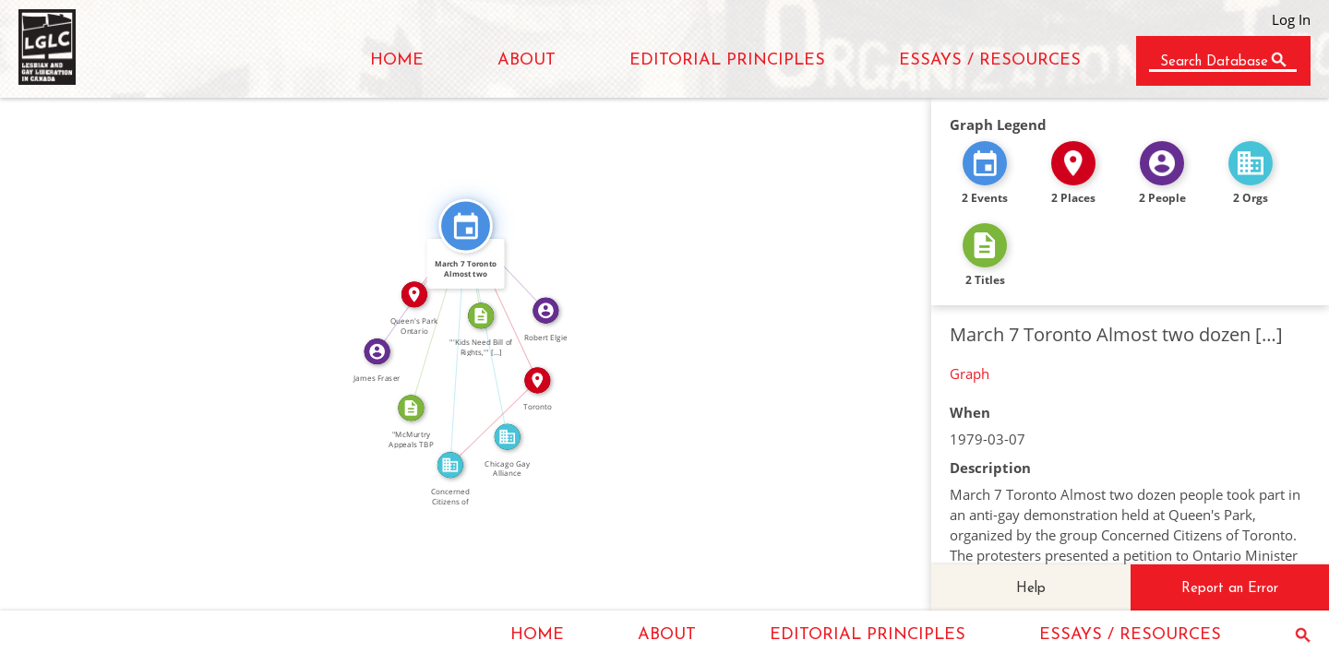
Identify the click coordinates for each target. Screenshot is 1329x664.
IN (488, 417)
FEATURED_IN (494, 330)
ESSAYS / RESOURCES (990, 60)
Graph (969, 373)
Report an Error (1229, 589)
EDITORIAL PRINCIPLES (727, 60)
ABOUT (526, 60)
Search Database (1214, 62)
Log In (1291, 19)
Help (1031, 589)
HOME (397, 60)
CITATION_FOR (432, 314)
